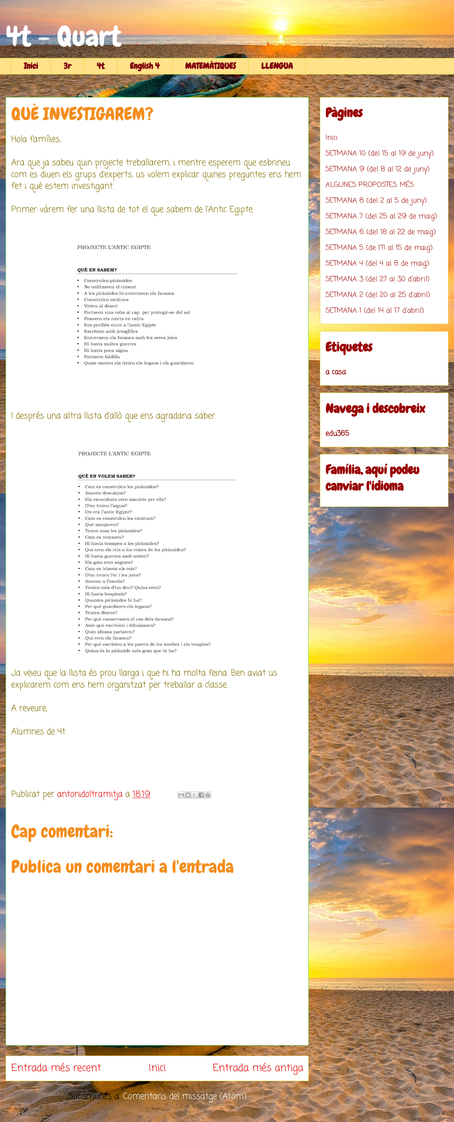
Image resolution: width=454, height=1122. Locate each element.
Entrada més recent (56, 1068)
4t (100, 65)
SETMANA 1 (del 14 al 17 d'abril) (374, 310)
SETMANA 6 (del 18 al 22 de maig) (380, 232)
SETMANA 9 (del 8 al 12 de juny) (377, 169)
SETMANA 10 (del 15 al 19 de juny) (379, 153)
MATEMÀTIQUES (210, 65)
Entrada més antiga (258, 1068)
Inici (31, 65)
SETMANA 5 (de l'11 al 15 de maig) (379, 247)
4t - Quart (63, 36)
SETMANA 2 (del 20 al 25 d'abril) (377, 295)
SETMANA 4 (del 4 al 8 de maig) (377, 263)
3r (67, 65)
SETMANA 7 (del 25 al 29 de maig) (381, 216)
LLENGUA (277, 65)
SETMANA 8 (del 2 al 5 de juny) (376, 200)
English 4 (145, 65)
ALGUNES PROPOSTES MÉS (369, 185)
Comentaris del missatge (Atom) (185, 1096)
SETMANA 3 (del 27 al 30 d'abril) (377, 279)
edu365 (337, 433)
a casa (335, 372)
